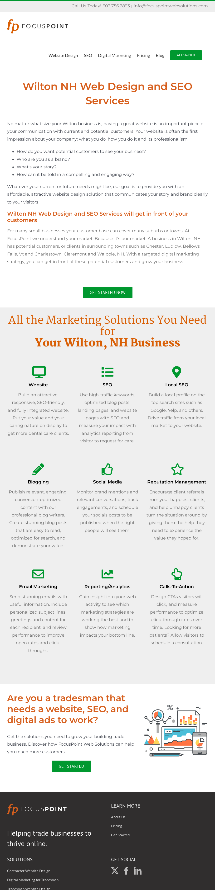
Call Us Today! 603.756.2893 (101, 6)
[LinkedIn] (138, 871)
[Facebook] (126, 871)
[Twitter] (115, 871)
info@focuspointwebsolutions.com (171, 6)
